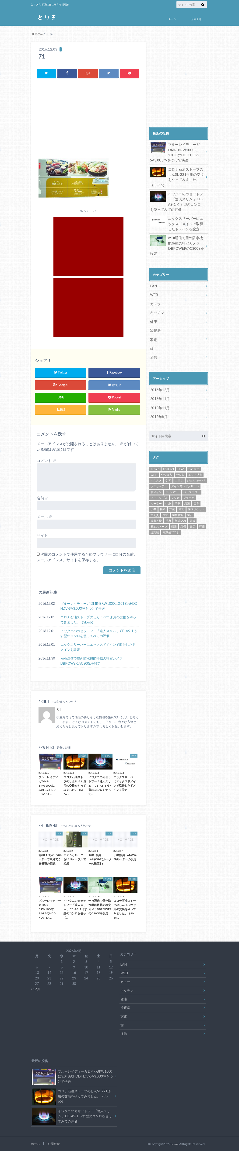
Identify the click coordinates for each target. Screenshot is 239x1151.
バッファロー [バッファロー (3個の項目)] (191, 484)
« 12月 (35, 989)
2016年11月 (159, 392)
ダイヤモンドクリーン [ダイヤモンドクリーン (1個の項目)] (185, 478)
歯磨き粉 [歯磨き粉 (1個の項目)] (156, 513)
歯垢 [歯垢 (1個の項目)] (165, 507)
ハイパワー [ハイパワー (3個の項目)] (172, 484)
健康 (153, 316)
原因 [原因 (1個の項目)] (187, 496)
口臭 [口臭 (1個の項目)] (196, 496)
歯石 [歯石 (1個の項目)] (190, 507)
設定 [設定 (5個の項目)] (192, 519)
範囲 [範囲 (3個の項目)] (174, 519)
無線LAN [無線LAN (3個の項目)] (180, 513)
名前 (43, 498)
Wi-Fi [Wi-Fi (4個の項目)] (154, 467)
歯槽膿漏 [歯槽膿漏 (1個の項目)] (177, 507)
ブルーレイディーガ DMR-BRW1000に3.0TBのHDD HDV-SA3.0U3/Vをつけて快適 (98, 605)
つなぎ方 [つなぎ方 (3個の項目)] (166, 467)
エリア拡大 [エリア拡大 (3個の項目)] (195, 467)
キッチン (156, 308)
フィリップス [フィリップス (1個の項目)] (159, 490)
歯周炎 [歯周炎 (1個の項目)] (155, 507)
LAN (153, 282)
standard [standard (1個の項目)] (193, 461)
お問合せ (196, 19)
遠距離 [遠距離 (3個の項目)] (155, 524)
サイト (42, 535)
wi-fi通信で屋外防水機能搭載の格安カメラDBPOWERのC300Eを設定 (91, 660)
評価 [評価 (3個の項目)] (202, 519)
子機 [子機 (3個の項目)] (153, 501)
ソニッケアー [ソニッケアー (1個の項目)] (159, 478)
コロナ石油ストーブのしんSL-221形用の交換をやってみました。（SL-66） (98, 619)
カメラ (155, 299)
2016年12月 (159, 383)
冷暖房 (155, 325)
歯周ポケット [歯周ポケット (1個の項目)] (196, 501)
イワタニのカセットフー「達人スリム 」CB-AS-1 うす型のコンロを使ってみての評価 (98, 633)
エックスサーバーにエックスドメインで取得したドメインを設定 (98, 647)
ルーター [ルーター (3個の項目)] (156, 496)
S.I (58, 709)
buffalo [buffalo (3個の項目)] (155, 461)
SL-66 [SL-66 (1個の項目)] (181, 461)
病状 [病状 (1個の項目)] (192, 513)
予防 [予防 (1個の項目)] (177, 496)
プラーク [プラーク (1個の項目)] (188, 490)
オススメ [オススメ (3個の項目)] (156, 472)
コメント (46, 460)
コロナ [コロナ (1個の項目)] (179, 472)
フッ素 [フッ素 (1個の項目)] (175, 490)
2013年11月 (159, 400)
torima (174, 1144)
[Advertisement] (89, 119)
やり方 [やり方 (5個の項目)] (180, 467)
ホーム (172, 19)
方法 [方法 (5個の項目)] (172, 501)
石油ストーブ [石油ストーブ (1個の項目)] (159, 519)
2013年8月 (158, 409)
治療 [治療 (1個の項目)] (168, 513)
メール (44, 516)
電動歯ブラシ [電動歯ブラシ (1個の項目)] (171, 524)
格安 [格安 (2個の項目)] (181, 501)
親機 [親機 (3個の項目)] (183, 519)
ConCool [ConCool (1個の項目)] (168, 461)
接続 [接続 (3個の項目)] (162, 501)
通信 (153, 351)
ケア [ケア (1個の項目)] (168, 472)
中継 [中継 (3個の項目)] (168, 496)
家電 (153, 334)
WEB (154, 290)
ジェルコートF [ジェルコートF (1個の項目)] (196, 472)
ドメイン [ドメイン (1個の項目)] (156, 484)
